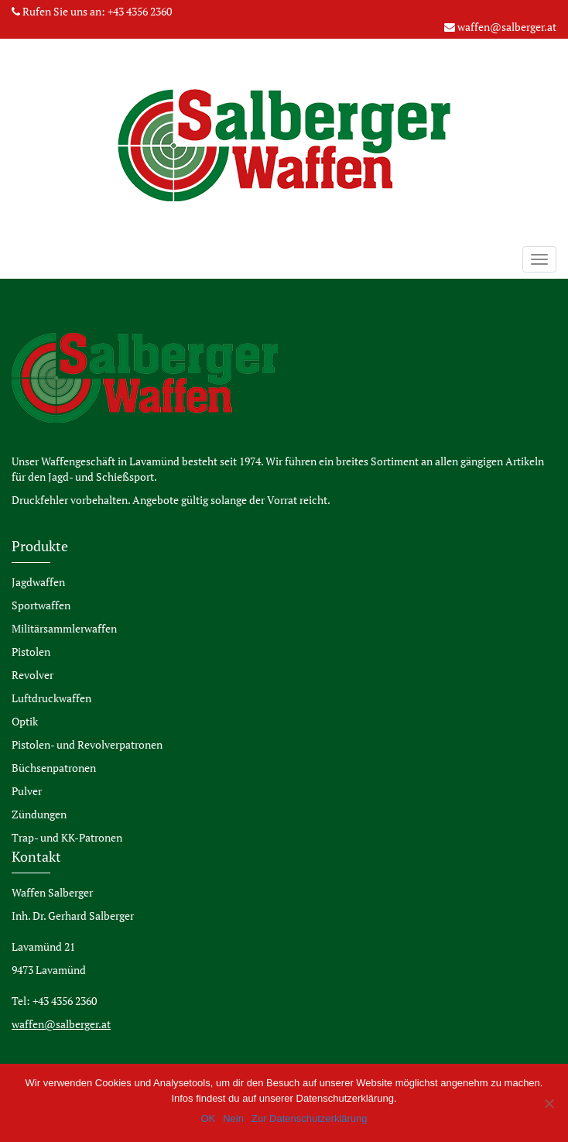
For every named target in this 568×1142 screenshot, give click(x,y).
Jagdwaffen (38, 581)
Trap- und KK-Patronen (67, 837)
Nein (233, 1118)
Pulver (27, 791)
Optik (25, 721)
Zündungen (39, 814)
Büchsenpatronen (54, 767)
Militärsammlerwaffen (64, 628)
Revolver (32, 674)
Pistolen (31, 651)
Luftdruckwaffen (51, 698)
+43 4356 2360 (140, 11)
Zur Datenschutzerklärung (309, 1118)
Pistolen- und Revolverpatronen (87, 744)
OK (207, 1118)
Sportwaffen (41, 605)
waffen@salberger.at (506, 26)
